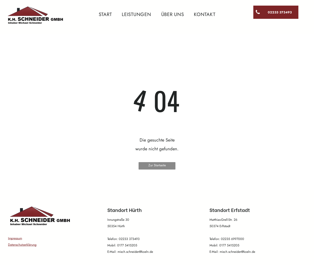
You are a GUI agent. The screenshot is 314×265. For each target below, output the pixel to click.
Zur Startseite (157, 165)
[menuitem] (105, 14)
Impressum (15, 238)
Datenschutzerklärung (22, 244)
